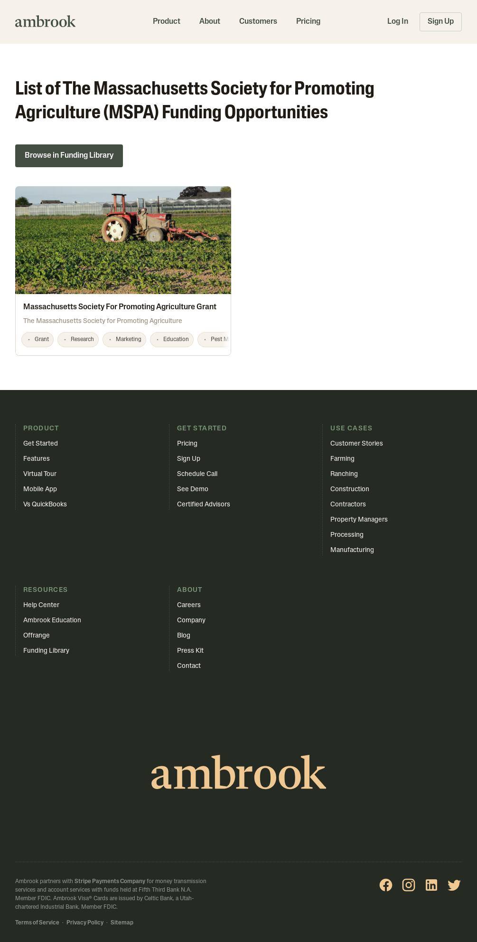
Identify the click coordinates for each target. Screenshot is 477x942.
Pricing (308, 22)
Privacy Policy (84, 923)
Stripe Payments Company (110, 882)
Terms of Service (37, 923)
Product (166, 22)
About (209, 22)
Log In (397, 22)
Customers (258, 22)
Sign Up (441, 22)
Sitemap (122, 923)
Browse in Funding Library (69, 156)
